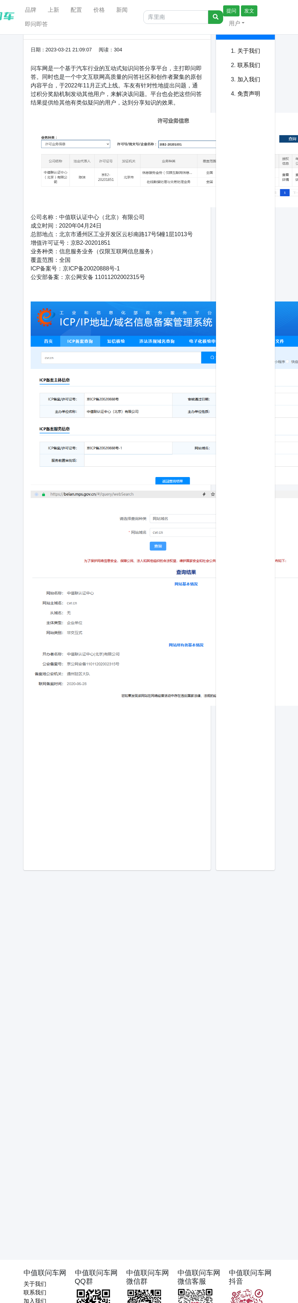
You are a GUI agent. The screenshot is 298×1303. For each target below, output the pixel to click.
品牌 (30, 10)
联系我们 (248, 65)
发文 (249, 11)
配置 (76, 10)
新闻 (122, 10)
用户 (234, 23)
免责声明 (248, 94)
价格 (99, 10)
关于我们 (248, 51)
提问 (231, 11)
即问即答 (36, 24)
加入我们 (248, 79)
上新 (53, 10)
